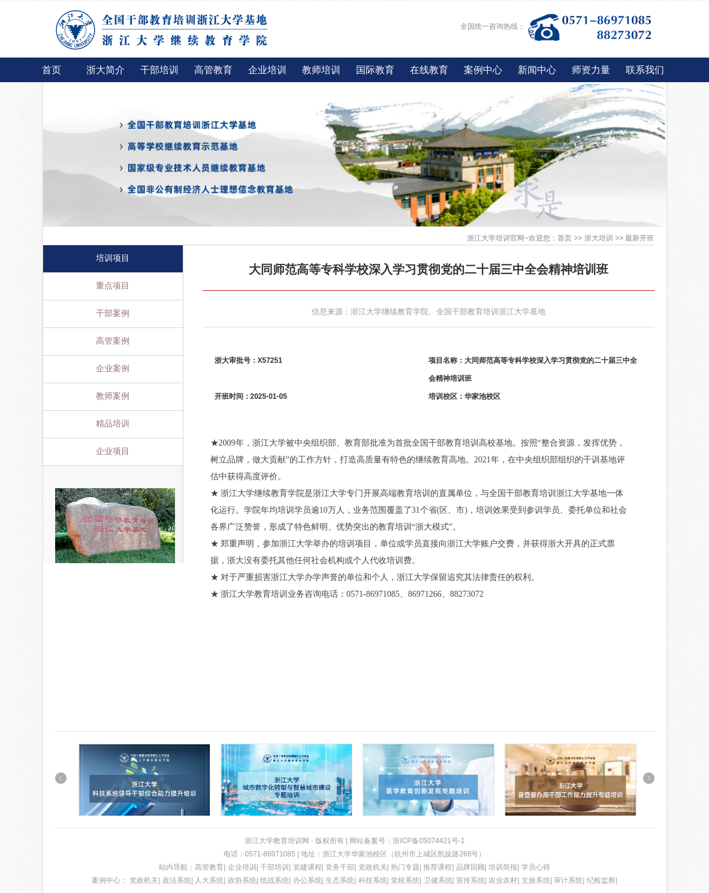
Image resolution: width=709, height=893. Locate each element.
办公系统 (307, 880)
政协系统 (242, 880)
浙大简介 (105, 70)
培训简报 (502, 867)
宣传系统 (470, 880)
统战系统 (274, 880)
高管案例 (112, 340)
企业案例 (112, 368)
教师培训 (321, 70)
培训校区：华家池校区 (464, 396)
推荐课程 (437, 867)
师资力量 (591, 70)
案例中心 (483, 70)
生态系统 (339, 880)
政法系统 (176, 880)
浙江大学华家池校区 (354, 854)
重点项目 (112, 285)
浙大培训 (598, 238)
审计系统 (568, 880)
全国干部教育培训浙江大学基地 (490, 311)
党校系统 (405, 880)
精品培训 (112, 423)
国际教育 (375, 70)
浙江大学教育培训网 (278, 841)
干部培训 (159, 70)
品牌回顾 (470, 867)
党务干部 (339, 867)
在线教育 (429, 70)
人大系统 (209, 880)
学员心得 (535, 867)
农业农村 (502, 880)
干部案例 (112, 313)
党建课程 (307, 867)
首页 (51, 70)
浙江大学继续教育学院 (390, 311)
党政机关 (372, 867)
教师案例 (112, 396)
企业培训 (267, 70)
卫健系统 (438, 880)
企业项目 (112, 451)
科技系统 (372, 880)
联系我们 (645, 70)
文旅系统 (535, 880)
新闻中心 (537, 70)
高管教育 (213, 70)
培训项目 (112, 258)
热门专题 (405, 867)
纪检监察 (601, 880)
